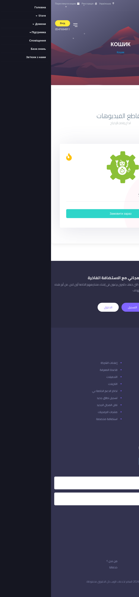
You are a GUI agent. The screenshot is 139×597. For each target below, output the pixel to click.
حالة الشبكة (129, 369)
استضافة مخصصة (55, 418)
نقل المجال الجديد (56, 404)
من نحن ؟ (61, 561)
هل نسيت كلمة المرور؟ (122, 376)
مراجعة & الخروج (126, 404)
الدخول (57, 307)
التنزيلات (61, 383)
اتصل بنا (131, 362)
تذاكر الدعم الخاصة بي (53, 390)
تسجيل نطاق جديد (56, 397)
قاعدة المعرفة (57, 369)
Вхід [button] (11, 23)
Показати (118, 101)
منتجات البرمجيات (56, 411)
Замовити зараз (69, 213)
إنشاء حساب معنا (126, 383)
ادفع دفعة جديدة (125, 397)
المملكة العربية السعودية (118, 588)
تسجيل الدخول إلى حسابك (121, 390)
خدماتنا (62, 567)
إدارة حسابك (129, 418)
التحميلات (60, 376)
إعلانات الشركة (58, 362)
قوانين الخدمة (124, 567)
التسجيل (81, 307)
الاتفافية (127, 561)
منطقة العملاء (127, 411)
